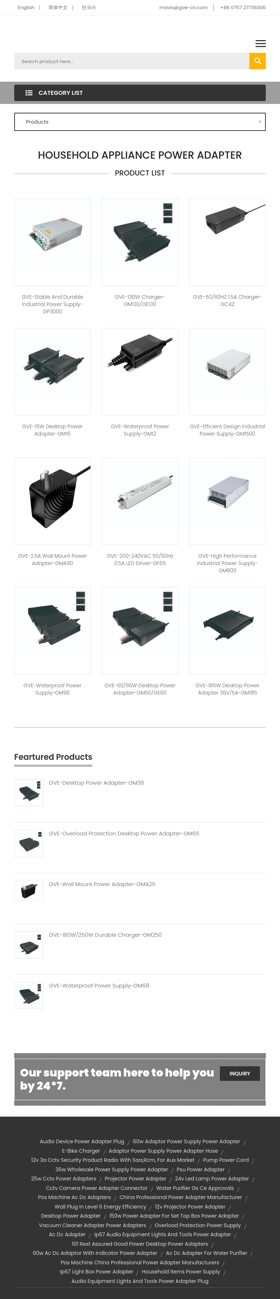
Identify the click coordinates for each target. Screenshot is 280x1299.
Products (143, 122)
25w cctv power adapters (63, 1178)
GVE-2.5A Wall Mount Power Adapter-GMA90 (52, 559)
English (26, 7)
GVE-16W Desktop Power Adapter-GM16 (52, 430)
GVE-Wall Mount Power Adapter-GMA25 (102, 884)
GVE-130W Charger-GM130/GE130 (140, 300)
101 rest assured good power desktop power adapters (140, 1244)
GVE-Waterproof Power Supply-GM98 (52, 689)
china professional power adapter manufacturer (181, 1197)
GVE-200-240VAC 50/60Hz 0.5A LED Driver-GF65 (140, 559)
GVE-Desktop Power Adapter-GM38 (96, 782)
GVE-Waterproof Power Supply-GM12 (140, 430)
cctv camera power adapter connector (97, 1188)
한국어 (89, 7)
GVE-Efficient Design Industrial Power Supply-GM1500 (227, 430)
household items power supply (181, 1271)
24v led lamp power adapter (212, 1178)
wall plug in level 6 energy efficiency (101, 1206)
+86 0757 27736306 (243, 7)
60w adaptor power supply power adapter (186, 1141)
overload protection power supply (198, 1225)
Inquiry (240, 1073)
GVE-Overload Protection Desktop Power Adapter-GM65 (124, 833)
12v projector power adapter (190, 1206)
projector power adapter (135, 1178)
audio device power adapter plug (82, 1141)
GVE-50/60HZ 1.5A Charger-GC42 (227, 300)
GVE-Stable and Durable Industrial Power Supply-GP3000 (52, 304)
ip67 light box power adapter (96, 1271)
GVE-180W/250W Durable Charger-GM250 (105, 935)
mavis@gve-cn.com (183, 7)
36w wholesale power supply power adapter (111, 1169)
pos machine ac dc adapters (74, 1197)
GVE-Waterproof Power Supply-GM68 (99, 985)
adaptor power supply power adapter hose (163, 1151)
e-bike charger (81, 1151)
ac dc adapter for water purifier (206, 1253)
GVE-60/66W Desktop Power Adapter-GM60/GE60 (140, 689)
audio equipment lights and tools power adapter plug (140, 1281)
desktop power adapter (71, 1215)
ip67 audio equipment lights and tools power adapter (162, 1234)
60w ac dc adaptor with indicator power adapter (95, 1253)
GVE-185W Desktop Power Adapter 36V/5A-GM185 (228, 689)
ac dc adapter (67, 1234)
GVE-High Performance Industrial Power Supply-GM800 (227, 563)
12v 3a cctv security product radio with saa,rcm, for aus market (113, 1160)
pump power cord (226, 1160)
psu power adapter (201, 1169)
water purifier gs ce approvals (195, 1188)
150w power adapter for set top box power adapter (174, 1215)
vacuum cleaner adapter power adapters (92, 1225)
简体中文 (57, 7)
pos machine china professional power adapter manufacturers (140, 1262)
